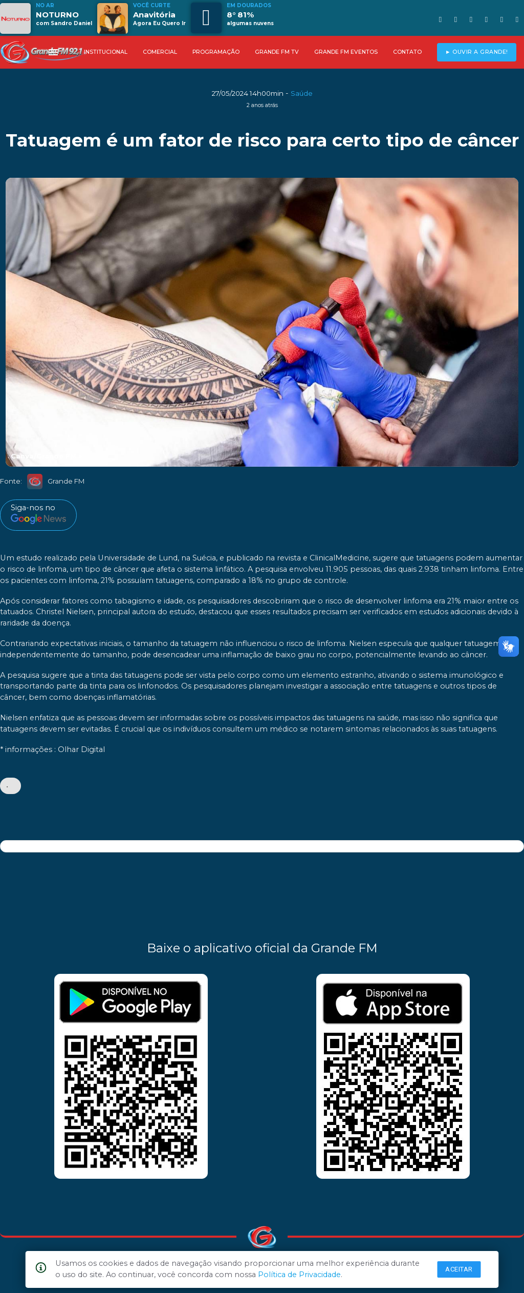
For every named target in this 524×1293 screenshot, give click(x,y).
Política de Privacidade (299, 1274)
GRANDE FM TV (277, 52)
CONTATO (407, 52)
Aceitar (459, 1269)
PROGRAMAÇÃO (215, 52)
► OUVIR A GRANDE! (476, 52)
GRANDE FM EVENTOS (346, 52)
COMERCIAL (160, 52)
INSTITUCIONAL (105, 52)
